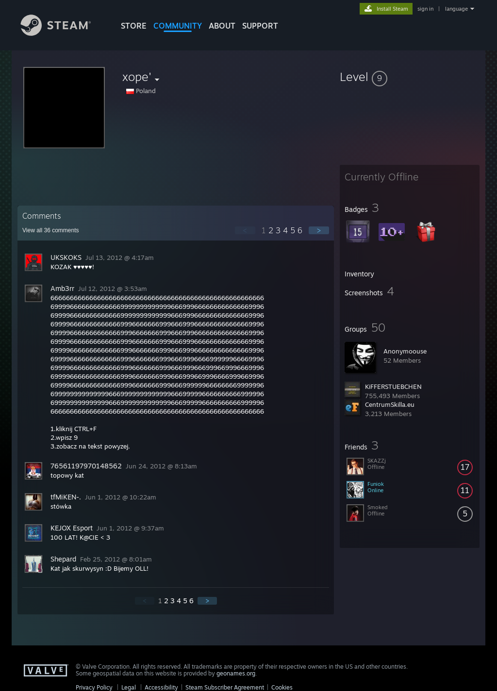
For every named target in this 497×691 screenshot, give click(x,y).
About (222, 26)
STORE (134, 26)
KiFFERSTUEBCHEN (393, 386)
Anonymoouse (405, 351)
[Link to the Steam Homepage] (63, 33)
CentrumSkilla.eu (389, 404)
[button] (410, 76)
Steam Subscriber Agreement (224, 687)
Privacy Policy (94, 687)
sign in (425, 8)
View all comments (50, 230)
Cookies (282, 687)
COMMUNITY (177, 26)
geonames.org (235, 673)
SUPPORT (260, 26)
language (456, 8)
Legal (128, 687)
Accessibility (161, 687)
